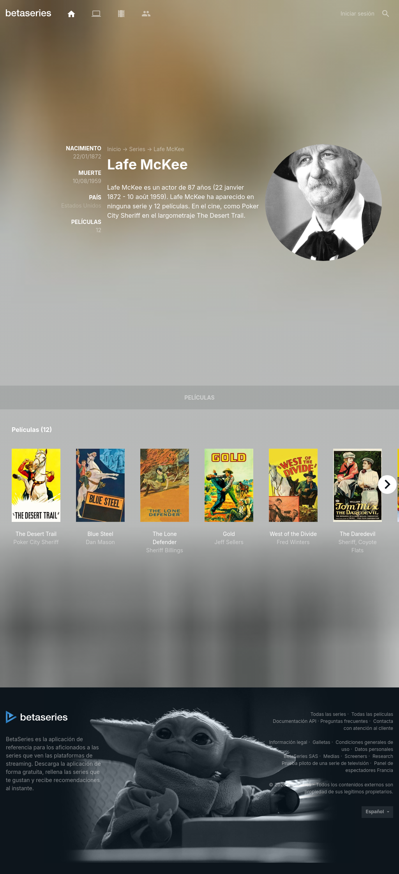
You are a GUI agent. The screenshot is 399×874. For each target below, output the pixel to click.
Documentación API (294, 721)
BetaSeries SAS (301, 756)
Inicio (114, 149)
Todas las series (328, 714)
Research (383, 756)
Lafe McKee (169, 149)
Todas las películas (372, 714)
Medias (331, 756)
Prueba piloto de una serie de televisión (325, 763)
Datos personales (374, 749)
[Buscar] (385, 13)
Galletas (321, 742)
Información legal (288, 742)
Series (137, 149)
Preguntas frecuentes (344, 721)
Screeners (356, 756)
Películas (199, 397)
